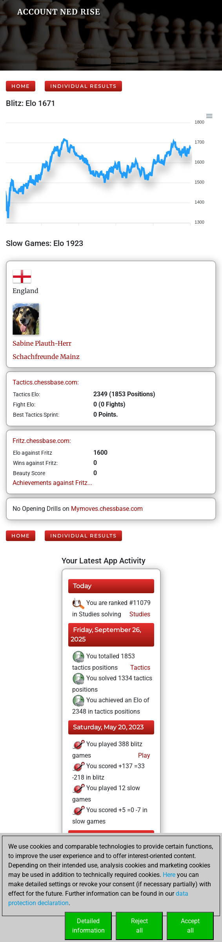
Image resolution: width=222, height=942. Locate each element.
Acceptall (190, 925)
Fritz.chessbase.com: (42, 441)
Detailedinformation (88, 925)
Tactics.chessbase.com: (46, 382)
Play (143, 755)
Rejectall (139, 925)
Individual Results (83, 86)
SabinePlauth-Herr (42, 343)
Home (20, 86)
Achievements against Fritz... (52, 482)
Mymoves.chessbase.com (107, 508)
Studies (139, 614)
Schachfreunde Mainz (46, 357)
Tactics (139, 667)
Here (169, 874)
